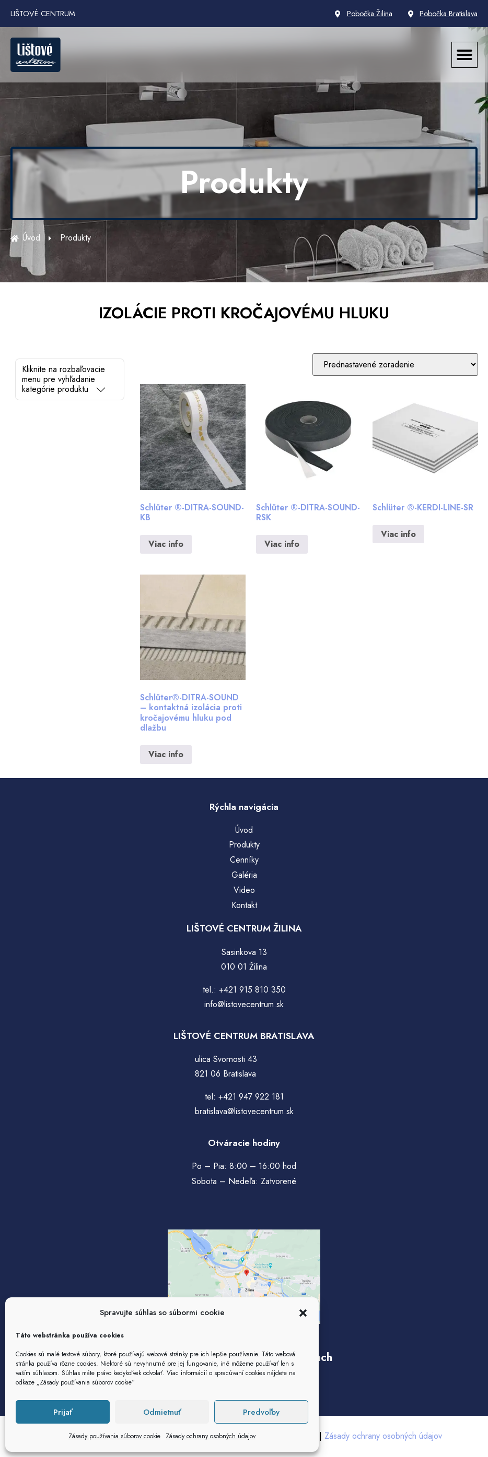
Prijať (63, 1412)
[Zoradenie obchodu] (395, 364)
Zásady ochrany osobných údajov (210, 1436)
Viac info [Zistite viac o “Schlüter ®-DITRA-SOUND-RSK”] (281, 544)
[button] (303, 1313)
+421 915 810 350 (252, 990)
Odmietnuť (162, 1412)
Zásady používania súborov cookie (114, 1436)
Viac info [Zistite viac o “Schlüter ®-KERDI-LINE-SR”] (398, 534)
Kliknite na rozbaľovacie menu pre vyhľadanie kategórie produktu (63, 379)
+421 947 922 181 (251, 1097)
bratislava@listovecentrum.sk (244, 1111)
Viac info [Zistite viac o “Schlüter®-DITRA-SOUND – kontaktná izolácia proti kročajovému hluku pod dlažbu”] (165, 754)
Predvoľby (261, 1412)
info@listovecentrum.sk (244, 1004)
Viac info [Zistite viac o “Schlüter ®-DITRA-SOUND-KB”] (165, 544)
